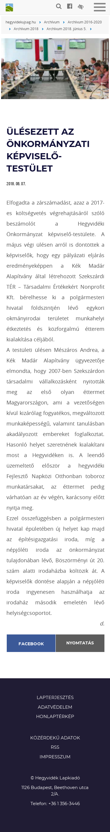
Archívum (52, 22)
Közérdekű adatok (55, 738)
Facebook (31, 644)
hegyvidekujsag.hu (21, 22)
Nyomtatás (80, 643)
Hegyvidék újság (8, 8)
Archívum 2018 (26, 28)
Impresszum (55, 757)
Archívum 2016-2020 (85, 22)
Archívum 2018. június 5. (67, 28)
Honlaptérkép (55, 717)
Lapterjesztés (55, 698)
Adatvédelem (55, 707)
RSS (55, 747)
